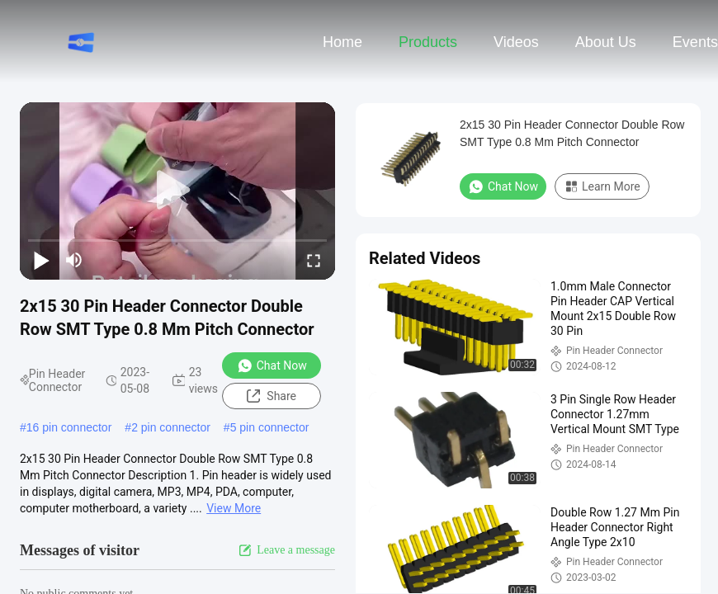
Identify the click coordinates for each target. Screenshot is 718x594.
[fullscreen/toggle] (313, 260)
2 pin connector (170, 427)
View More (233, 508)
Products (428, 42)
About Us (605, 42)
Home (342, 42)
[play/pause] (41, 260)
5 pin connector (269, 427)
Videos (516, 42)
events (695, 42)
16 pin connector (69, 427)
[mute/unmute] (74, 260)
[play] (177, 190)
